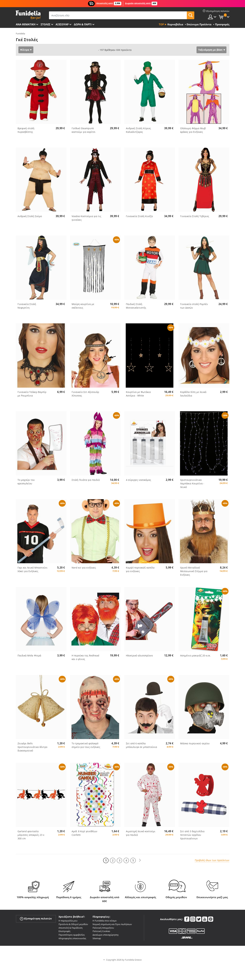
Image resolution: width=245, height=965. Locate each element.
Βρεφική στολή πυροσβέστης (26, 130)
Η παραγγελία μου (68, 920)
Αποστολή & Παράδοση (71, 927)
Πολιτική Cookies (101, 931)
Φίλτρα (24, 49)
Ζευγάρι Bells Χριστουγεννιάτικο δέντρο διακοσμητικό (32, 747)
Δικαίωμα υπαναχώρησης (106, 934)
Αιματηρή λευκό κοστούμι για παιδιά (140, 833)
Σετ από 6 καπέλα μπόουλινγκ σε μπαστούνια (141, 745)
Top (161, 24)
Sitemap (97, 938)
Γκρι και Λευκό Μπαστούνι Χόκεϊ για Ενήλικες (32, 569)
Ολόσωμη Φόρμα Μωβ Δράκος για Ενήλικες (193, 130)
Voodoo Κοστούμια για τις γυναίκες (86, 218)
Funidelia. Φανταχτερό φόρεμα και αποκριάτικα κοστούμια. (28, 15)
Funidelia (20, 33)
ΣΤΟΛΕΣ (45, 24)
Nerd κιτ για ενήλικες (84, 567)
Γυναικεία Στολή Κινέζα (139, 216)
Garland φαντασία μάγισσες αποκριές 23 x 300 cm (31, 835)
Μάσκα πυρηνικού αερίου (195, 743)
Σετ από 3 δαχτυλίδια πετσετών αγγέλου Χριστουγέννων (192, 835)
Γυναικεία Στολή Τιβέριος (194, 216)
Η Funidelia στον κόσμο (105, 920)
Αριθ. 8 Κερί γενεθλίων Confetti (84, 833)
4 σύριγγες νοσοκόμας (138, 479)
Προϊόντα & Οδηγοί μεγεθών (73, 924)
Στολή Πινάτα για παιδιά (86, 479)
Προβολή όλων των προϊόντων (212, 860)
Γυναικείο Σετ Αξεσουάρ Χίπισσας (85, 393)
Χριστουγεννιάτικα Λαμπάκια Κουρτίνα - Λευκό (192, 483)
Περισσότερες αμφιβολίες (72, 934)
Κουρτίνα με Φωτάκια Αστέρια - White (138, 393)
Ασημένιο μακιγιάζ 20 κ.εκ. (195, 655)
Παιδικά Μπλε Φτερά (29, 655)
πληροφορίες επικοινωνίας (72, 938)
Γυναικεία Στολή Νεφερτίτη (27, 305)
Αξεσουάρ (62, 24)
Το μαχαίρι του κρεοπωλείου (26, 481)
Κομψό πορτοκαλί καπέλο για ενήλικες (140, 569)
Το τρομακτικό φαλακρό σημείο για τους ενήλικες (86, 745)
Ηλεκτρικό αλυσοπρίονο (139, 655)
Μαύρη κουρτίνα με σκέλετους (83, 305)
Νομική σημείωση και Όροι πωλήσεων (112, 924)
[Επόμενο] (140, 860)
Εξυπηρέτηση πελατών (36, 918)
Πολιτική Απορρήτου (103, 927)
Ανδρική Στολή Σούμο (30, 216)
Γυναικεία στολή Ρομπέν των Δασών (194, 305)
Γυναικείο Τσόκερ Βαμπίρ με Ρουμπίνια (32, 393)
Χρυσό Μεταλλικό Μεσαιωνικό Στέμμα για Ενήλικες (193, 571)
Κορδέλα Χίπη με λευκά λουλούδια (193, 393)
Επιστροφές (64, 931)
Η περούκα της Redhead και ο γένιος (85, 657)
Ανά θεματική (25, 24)
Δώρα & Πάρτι (83, 24)
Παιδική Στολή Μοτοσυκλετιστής (136, 305)
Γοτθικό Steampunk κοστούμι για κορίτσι (83, 130)
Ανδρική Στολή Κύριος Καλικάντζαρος (138, 130)
